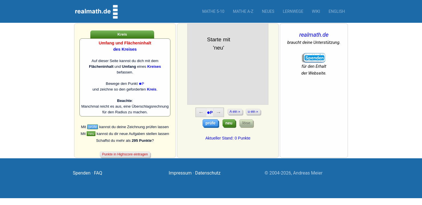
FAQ (98, 173)
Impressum (180, 173)
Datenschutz (208, 173)
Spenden (82, 173)
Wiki (316, 11)
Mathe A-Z (243, 11)
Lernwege (293, 11)
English (337, 11)
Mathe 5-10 (213, 11)
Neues (268, 11)
